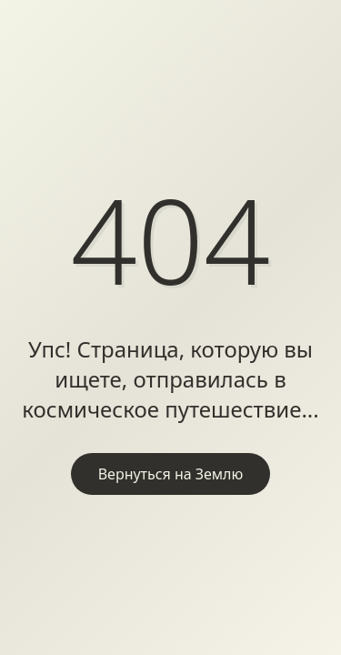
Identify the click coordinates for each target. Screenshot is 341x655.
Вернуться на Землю (171, 474)
